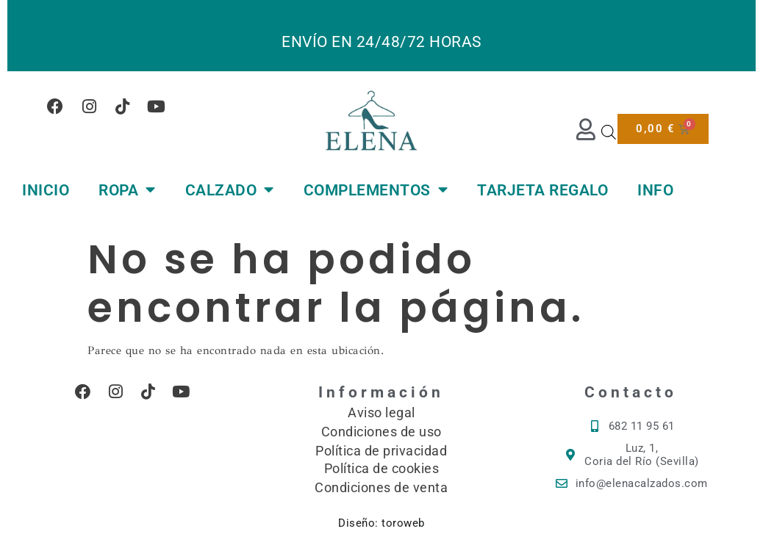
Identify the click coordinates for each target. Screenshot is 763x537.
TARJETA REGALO (542, 190)
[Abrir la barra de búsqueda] (608, 132)
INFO (655, 190)
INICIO (45, 190)
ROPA (127, 190)
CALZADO (229, 190)
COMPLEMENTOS (376, 190)
